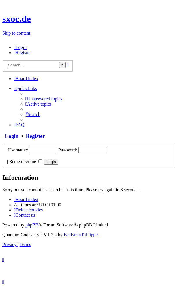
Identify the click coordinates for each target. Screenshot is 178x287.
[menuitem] (20, 47)
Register (35, 136)
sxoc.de (16, 19)
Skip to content (16, 33)
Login (10, 136)
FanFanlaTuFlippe (81, 234)
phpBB (31, 224)
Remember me (25, 161)
